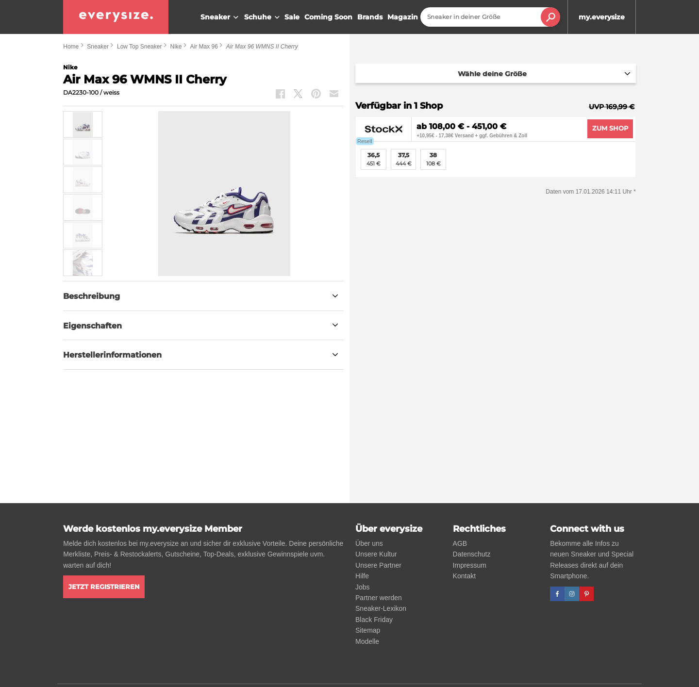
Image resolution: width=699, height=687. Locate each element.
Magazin (402, 17)
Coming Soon (328, 17)
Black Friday (374, 619)
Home (71, 46)
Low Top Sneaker (139, 46)
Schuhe (263, 17)
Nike (176, 46)
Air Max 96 (203, 46)
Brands (370, 17)
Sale (292, 17)
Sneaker (220, 17)
